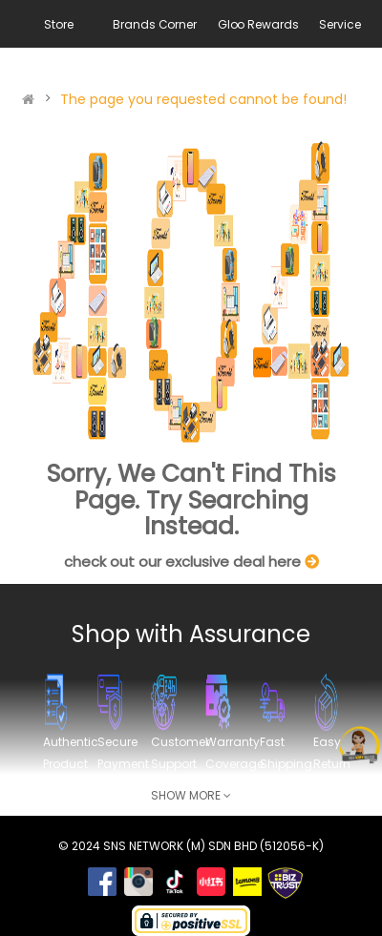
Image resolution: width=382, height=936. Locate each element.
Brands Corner (154, 24)
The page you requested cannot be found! (203, 99)
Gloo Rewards (258, 24)
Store (58, 24)
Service (339, 24)
